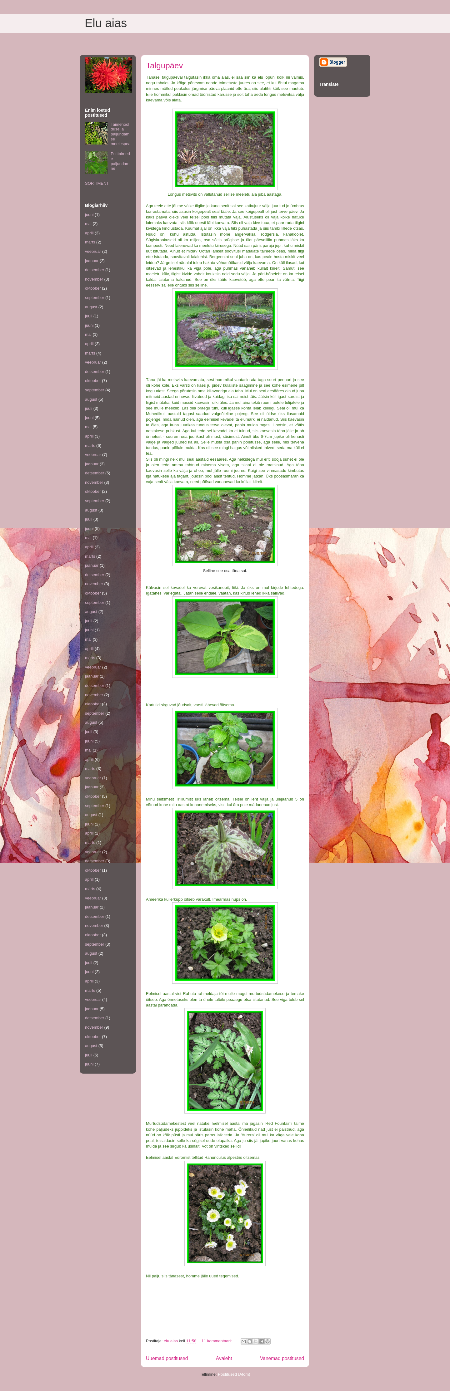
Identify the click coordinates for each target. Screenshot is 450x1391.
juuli (88, 316)
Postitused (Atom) (234, 1374)
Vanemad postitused (282, 1358)
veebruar (93, 251)
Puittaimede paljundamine (120, 161)
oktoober (93, 288)
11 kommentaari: (217, 1341)
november (94, 279)
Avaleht (224, 1358)
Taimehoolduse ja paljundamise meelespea (121, 134)
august (91, 307)
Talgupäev (164, 65)
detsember (94, 269)
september (94, 297)
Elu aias (106, 23)
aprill (89, 233)
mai (88, 223)
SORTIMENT (97, 183)
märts (90, 242)
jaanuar (91, 260)
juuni (89, 214)
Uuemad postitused (167, 1358)
